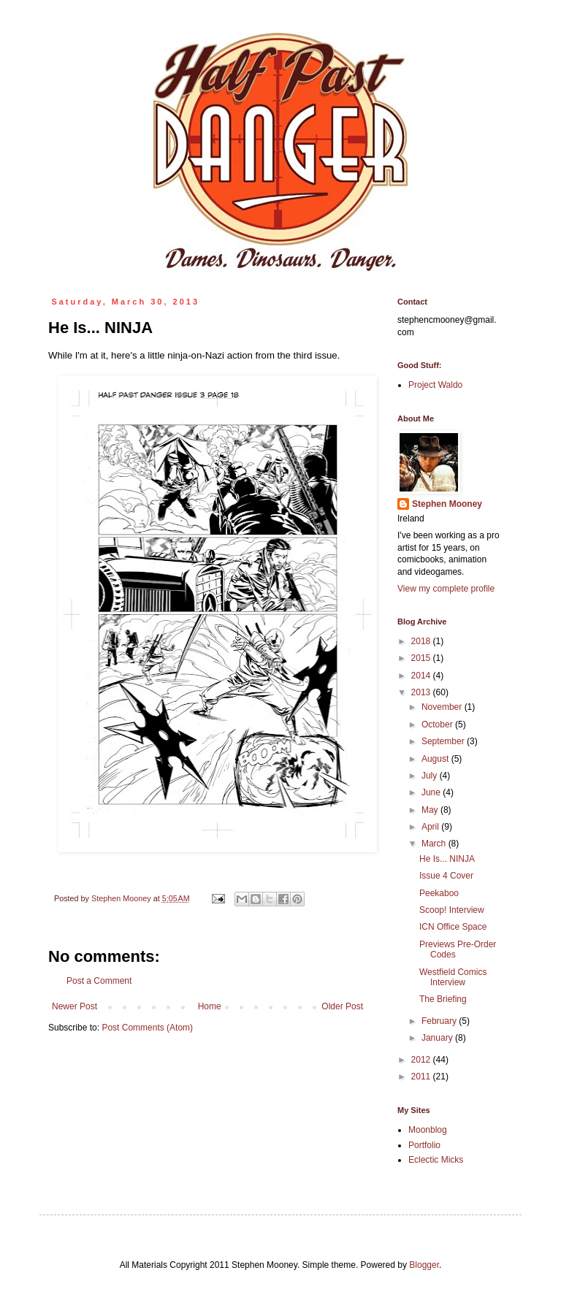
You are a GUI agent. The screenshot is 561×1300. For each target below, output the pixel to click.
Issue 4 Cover (446, 876)
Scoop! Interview (451, 910)
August (436, 759)
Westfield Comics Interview (452, 977)
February (440, 1021)
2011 (422, 1076)
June (432, 792)
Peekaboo (439, 893)
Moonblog (427, 1130)
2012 (422, 1060)
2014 (422, 675)
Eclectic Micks (435, 1160)
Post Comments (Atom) (147, 1027)
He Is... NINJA (447, 859)
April (431, 827)
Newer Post (74, 1006)
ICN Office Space (452, 927)
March (435, 843)
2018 (422, 641)
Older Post (342, 1006)
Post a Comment (98, 981)
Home (209, 1006)
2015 (422, 658)
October (438, 724)
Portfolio (424, 1145)
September (444, 741)
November (443, 707)
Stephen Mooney (447, 504)
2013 (422, 692)
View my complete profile (446, 589)
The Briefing (443, 999)
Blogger (424, 1265)
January (438, 1038)
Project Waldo (435, 385)
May (430, 810)
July (430, 776)
